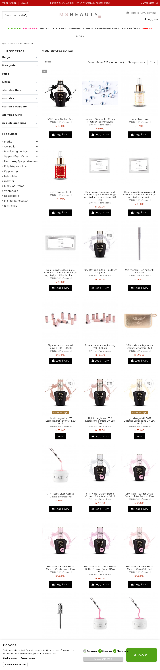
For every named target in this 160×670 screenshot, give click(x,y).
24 (153, 62)
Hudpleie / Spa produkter (20, 161)
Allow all (141, 655)
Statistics (107, 651)
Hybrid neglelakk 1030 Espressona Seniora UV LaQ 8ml (100, 421)
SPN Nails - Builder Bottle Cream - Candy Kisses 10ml (60, 568)
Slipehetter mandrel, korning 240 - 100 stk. (100, 346)
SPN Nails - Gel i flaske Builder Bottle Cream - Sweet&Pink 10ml (100, 569)
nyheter (9, 181)
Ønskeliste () (149, 3)
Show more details (16, 664)
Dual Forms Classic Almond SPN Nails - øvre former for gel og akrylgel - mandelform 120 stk (99, 196)
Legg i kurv (60, 134)
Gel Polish (10, 146)
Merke (8, 141)
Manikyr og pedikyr (16, 151)
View (60, 436)
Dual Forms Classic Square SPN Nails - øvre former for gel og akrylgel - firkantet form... (60, 273)
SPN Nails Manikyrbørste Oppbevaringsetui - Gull (139, 346)
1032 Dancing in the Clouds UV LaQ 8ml (100, 271)
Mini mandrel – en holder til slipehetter (139, 271)
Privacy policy (28, 658)
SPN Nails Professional (61, 122)
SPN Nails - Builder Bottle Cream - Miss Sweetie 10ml (139, 495)
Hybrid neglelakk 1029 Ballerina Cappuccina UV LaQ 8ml (139, 421)
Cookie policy (10, 658)
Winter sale (11, 190)
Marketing (122, 651)
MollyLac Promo (14, 186)
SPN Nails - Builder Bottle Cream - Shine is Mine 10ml (100, 495)
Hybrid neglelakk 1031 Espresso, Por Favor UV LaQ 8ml (60, 421)
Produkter (9, 134)
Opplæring (11, 171)
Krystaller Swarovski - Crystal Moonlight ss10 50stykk (100, 120)
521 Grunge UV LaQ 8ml (60, 119)
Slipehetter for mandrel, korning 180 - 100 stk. (60, 346)
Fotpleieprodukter (15, 166)
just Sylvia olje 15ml (60, 192)
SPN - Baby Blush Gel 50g (60, 493)
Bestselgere (11, 195)
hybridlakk (10, 176)
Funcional (92, 651)
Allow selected (103, 659)
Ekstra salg (10, 205)
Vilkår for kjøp (9, 3)
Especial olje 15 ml (139, 119)
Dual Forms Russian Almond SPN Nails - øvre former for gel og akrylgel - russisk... (139, 195)
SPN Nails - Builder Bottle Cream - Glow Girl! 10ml (139, 568)
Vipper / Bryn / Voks (16, 156)
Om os (24, 3)
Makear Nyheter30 (16, 200)
